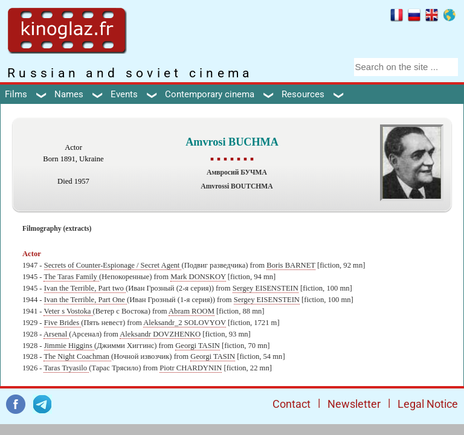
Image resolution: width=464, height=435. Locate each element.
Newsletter (354, 404)
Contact (291, 404)
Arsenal (56, 334)
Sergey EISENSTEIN (265, 288)
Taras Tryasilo (66, 368)
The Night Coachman (77, 356)
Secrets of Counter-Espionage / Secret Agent (113, 265)
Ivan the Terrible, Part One (85, 299)
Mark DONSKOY (198, 276)
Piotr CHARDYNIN (191, 368)
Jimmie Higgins (69, 345)
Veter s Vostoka (68, 311)
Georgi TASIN (197, 345)
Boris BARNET (290, 265)
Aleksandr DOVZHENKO (160, 334)
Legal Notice (428, 404)
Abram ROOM (191, 311)
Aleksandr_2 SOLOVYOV (184, 322)
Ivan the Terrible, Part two (85, 288)
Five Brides (63, 322)
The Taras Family (71, 276)
